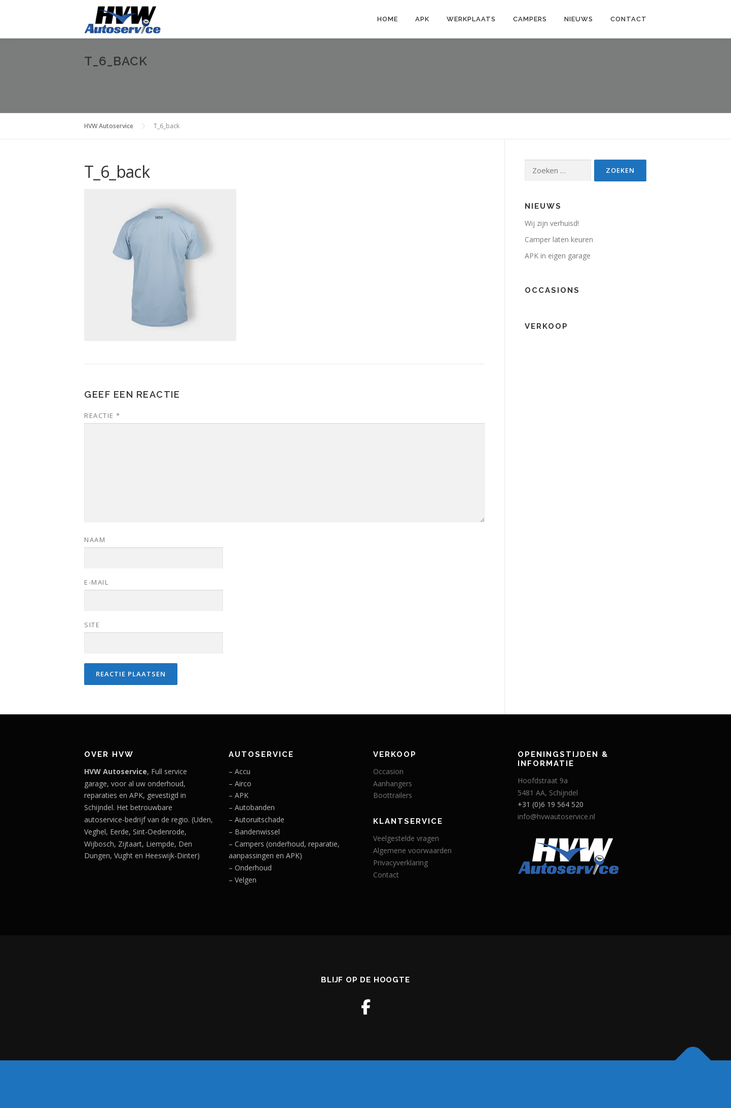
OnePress (389, 1084)
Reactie (102, 415)
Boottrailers (392, 795)
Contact (628, 19)
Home (387, 19)
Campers (530, 19)
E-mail (96, 582)
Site (92, 624)
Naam (94, 539)
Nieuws (578, 19)
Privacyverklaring (400, 862)
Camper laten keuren (559, 239)
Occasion (388, 771)
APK (422, 19)
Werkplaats (471, 19)
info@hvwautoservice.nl (556, 816)
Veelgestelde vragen (406, 838)
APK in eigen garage (558, 255)
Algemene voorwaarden (412, 850)
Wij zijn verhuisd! (552, 223)
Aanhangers (392, 783)
